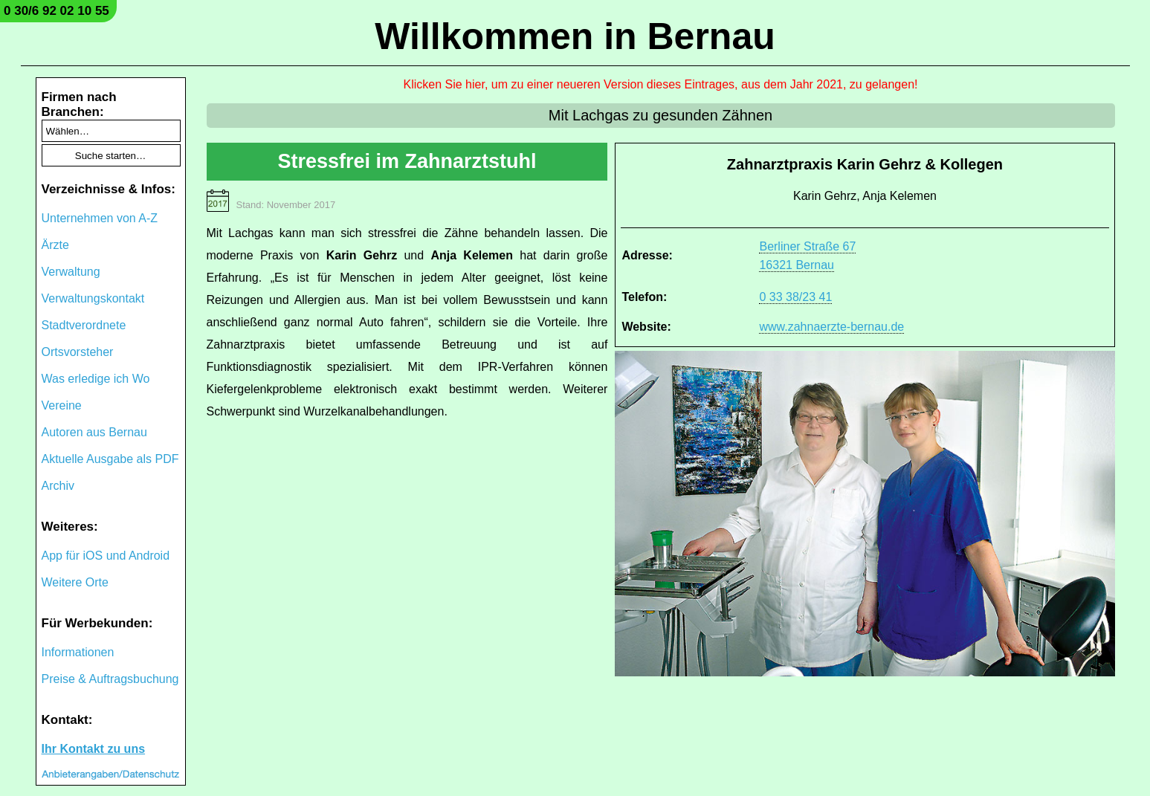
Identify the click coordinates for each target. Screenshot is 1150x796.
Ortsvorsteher (78, 352)
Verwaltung (71, 271)
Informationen (78, 652)
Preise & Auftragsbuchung (110, 679)
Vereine (62, 405)
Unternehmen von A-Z (100, 218)
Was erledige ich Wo (96, 378)
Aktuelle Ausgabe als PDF (110, 459)
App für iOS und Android (106, 555)
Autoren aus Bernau (94, 432)
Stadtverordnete (84, 325)
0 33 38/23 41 (795, 297)
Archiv (58, 485)
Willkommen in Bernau (575, 36)
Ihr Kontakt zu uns (94, 748)
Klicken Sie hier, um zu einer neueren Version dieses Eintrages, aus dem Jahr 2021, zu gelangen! (661, 84)
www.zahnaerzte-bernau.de (831, 326)
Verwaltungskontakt (93, 298)
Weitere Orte (75, 582)
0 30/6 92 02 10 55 (56, 11)
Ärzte (55, 245)
